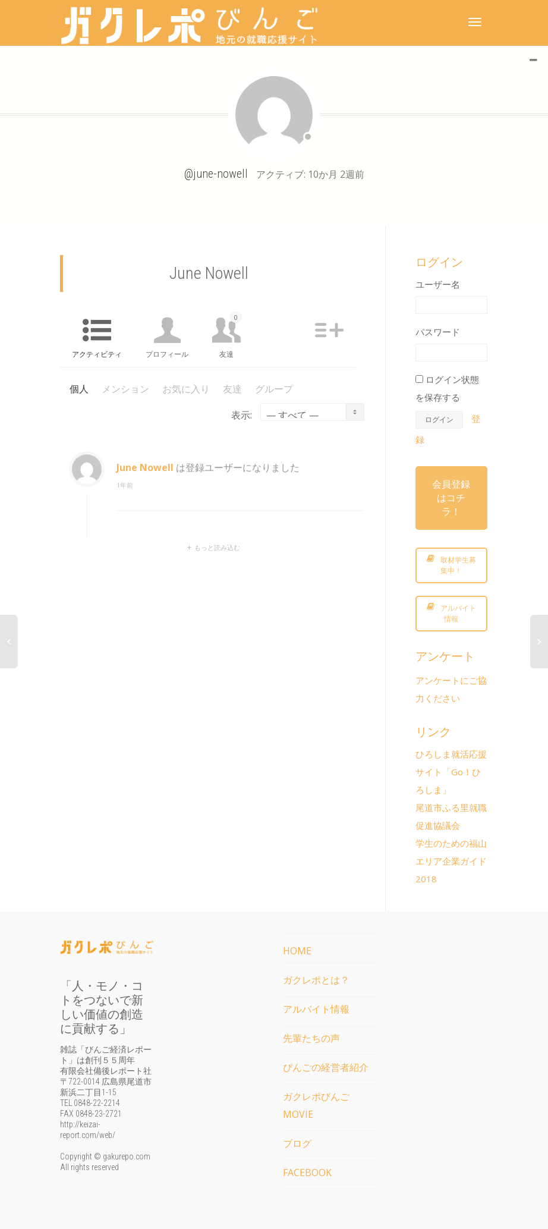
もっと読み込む (217, 547)
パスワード (437, 332)
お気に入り (186, 388)
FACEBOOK (307, 1172)
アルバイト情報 (451, 613)
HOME (297, 950)
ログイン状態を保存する (447, 388)
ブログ (297, 1143)
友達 (230, 335)
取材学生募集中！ (451, 565)
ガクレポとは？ (316, 979)
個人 (79, 388)
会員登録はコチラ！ (451, 497)
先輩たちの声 (311, 1038)
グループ (274, 388)
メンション (125, 388)
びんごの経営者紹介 (326, 1067)
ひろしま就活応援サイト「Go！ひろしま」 (451, 772)
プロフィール (167, 354)
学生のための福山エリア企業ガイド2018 (451, 861)
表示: (241, 415)
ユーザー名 (437, 284)
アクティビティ (97, 354)
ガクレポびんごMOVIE (316, 1105)
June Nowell (145, 475)
